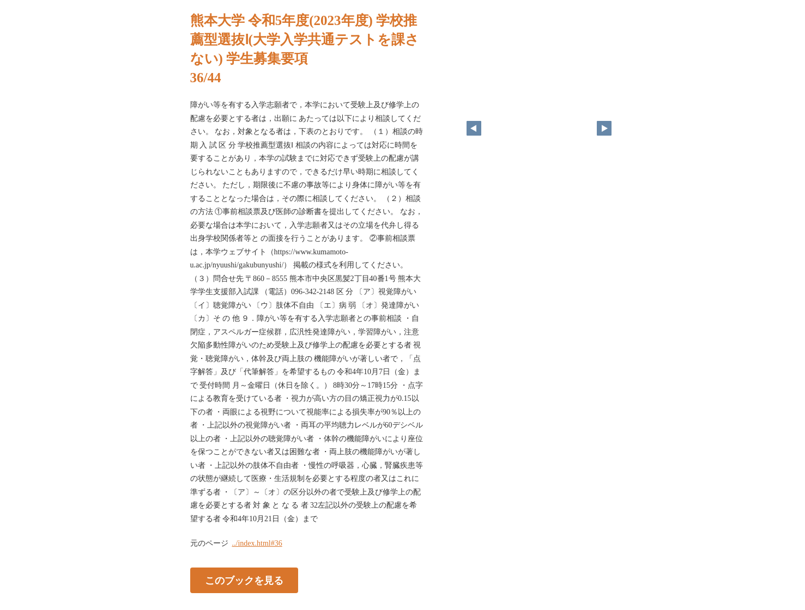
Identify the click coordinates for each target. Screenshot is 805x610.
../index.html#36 (257, 543)
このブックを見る (244, 580)
